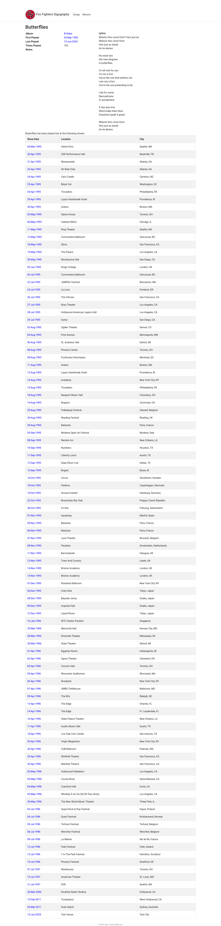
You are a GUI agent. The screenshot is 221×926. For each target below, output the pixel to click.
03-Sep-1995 (34, 432)
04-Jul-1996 (33, 816)
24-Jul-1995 (33, 289)
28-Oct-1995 (34, 508)
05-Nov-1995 (34, 523)
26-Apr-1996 (34, 748)
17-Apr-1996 (34, 726)
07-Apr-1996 (34, 688)
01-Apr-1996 (34, 651)
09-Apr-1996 (34, 696)
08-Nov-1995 (34, 545)
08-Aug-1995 (34, 349)
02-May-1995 (34, 214)
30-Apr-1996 (34, 764)
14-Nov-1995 (34, 568)
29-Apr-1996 (34, 756)
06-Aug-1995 (34, 342)
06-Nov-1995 (34, 530)
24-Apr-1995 (34, 176)
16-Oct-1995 (34, 477)
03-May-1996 (34, 779)
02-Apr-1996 (34, 658)
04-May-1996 (34, 786)
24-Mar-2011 (34, 907)
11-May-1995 (34, 229)
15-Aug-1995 (34, 387)
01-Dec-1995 (34, 583)
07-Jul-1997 (33, 869)
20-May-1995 (34, 259)
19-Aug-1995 (34, 402)
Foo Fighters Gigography (47, 15)
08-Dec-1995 (34, 598)
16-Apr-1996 (34, 718)
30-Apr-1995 (34, 206)
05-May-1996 (34, 794)
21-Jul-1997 (33, 884)
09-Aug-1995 (34, 357)
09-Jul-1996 (33, 839)
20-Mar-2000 (34, 892)
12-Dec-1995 (34, 613)
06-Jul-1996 (33, 831)
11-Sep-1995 (34, 455)
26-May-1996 (34, 801)
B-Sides (68, 33)
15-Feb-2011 (34, 899)
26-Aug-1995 (34, 417)
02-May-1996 (34, 771)
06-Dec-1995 (34, 590)
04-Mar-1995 (71, 37)
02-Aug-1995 (34, 327)
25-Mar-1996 (34, 628)
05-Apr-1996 (34, 673)
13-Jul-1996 (33, 854)
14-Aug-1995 (34, 380)
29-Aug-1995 (34, 425)
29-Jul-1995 (33, 319)
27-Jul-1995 (33, 304)
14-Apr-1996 (34, 711)
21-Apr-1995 (34, 161)
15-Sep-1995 (34, 470)
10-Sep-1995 (34, 447)
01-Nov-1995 (34, 515)
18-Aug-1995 (34, 395)
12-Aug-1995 (34, 372)
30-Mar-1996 (34, 643)
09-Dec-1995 (34, 605)
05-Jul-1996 (33, 824)
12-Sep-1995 (34, 462)
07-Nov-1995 (34, 538)
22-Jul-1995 (33, 282)
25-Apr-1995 (34, 184)
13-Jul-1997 (33, 876)
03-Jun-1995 (34, 267)
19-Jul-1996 (33, 861)
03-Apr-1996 (34, 666)
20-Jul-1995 (33, 274)
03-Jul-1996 (33, 809)
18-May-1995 (34, 244)
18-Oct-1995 (34, 485)
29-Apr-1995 (34, 199)
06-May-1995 (34, 221)
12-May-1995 (34, 237)
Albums (86, 14)
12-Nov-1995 (34, 560)
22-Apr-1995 (34, 169)
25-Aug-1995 (34, 410)
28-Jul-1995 (33, 312)
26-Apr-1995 (34, 191)
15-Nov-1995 (34, 575)
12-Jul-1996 (33, 846)
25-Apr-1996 (34, 741)
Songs (76, 14)
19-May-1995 (34, 252)
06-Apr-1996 (34, 681)
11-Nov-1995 (34, 553)
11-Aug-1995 (34, 365)
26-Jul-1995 (33, 297)
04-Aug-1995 (34, 334)
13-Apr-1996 (34, 703)
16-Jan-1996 (34, 620)
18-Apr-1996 (34, 733)
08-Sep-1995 (34, 440)
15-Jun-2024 (71, 41)
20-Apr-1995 (34, 154)
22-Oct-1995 (34, 500)
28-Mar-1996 (34, 636)
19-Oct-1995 (34, 493)
